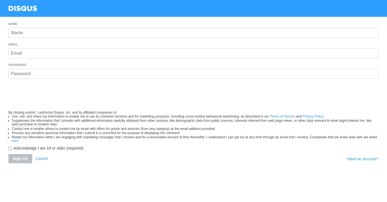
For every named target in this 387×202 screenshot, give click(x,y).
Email (13, 44)
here (15, 141)
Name (12, 24)
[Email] (193, 53)
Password (17, 64)
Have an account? (363, 159)
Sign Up (20, 158)
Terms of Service (282, 116)
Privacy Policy (313, 116)
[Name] (193, 33)
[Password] (193, 74)
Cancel (42, 158)
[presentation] (193, 95)
